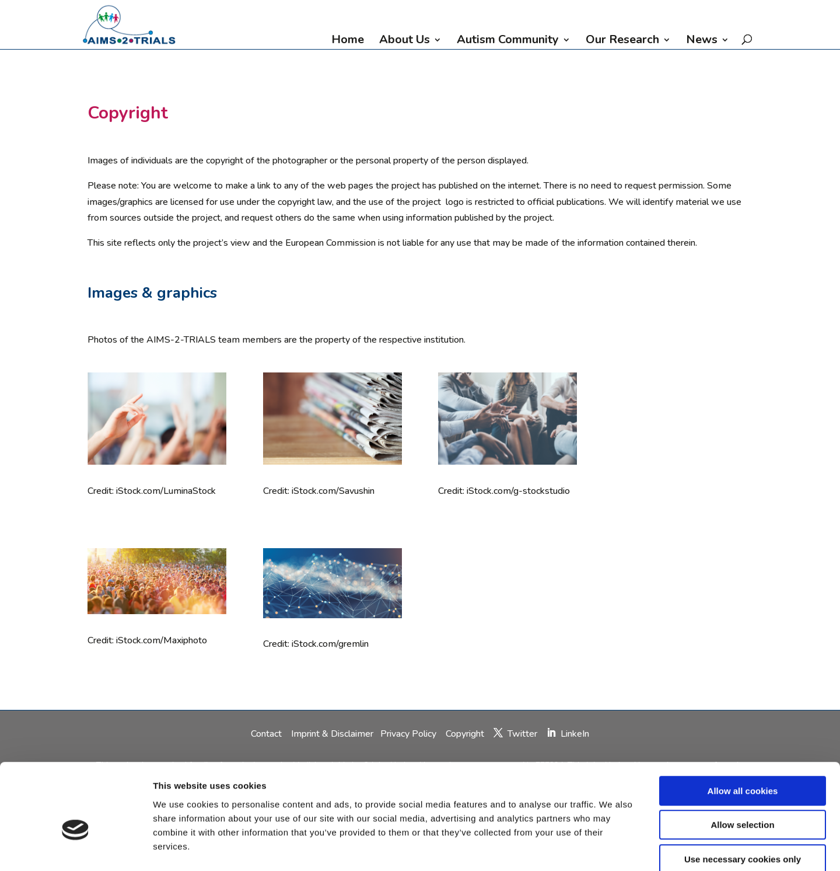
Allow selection (742, 763)
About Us (404, 41)
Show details (612, 848)
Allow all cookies (743, 728)
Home (347, 41)
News (702, 41)
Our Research (622, 41)
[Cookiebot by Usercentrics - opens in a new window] (75, 848)
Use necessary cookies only (742, 797)
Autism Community (508, 41)
